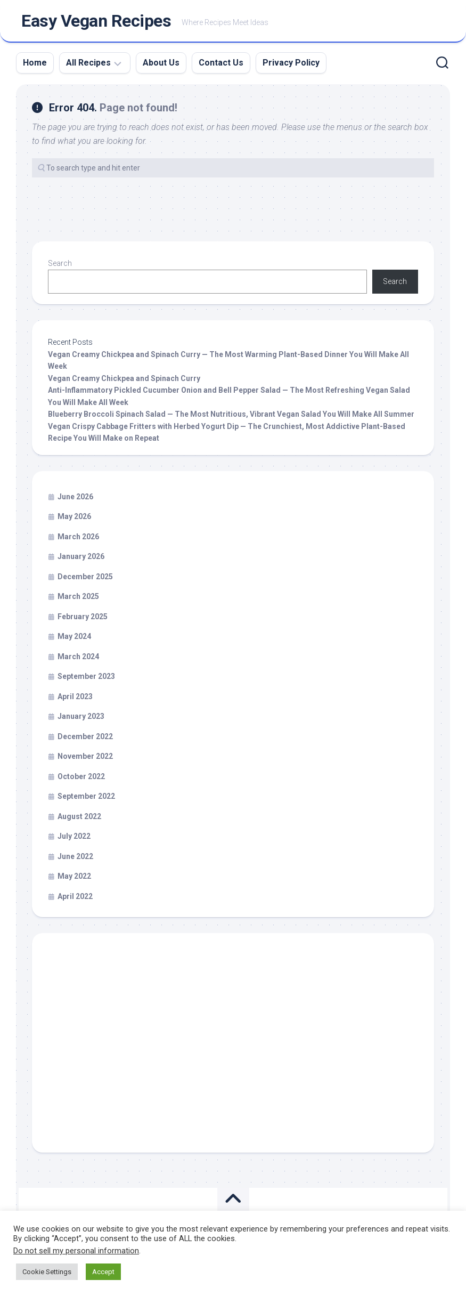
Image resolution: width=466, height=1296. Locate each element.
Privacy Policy (291, 64)
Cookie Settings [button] (46, 1272)
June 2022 (75, 857)
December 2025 (85, 577)
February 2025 (83, 617)
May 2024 (74, 638)
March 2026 (78, 537)
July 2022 (74, 837)
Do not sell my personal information (76, 1251)
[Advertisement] (233, 1049)
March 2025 (78, 598)
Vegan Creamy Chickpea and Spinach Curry (124, 379)
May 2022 (74, 877)
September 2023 (86, 678)
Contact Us (221, 64)
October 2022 (81, 777)
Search (60, 265)
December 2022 (85, 737)
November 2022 (85, 758)
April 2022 (75, 897)
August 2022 (79, 817)
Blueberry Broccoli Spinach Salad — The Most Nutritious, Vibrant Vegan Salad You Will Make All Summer (231, 415)
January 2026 (81, 558)
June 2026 (75, 497)
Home (35, 64)
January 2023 (81, 718)
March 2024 (78, 657)
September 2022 (86, 797)
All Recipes (88, 64)
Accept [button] (103, 1272)
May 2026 (74, 518)
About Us (161, 64)
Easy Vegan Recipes (96, 22)
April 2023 (75, 697)
